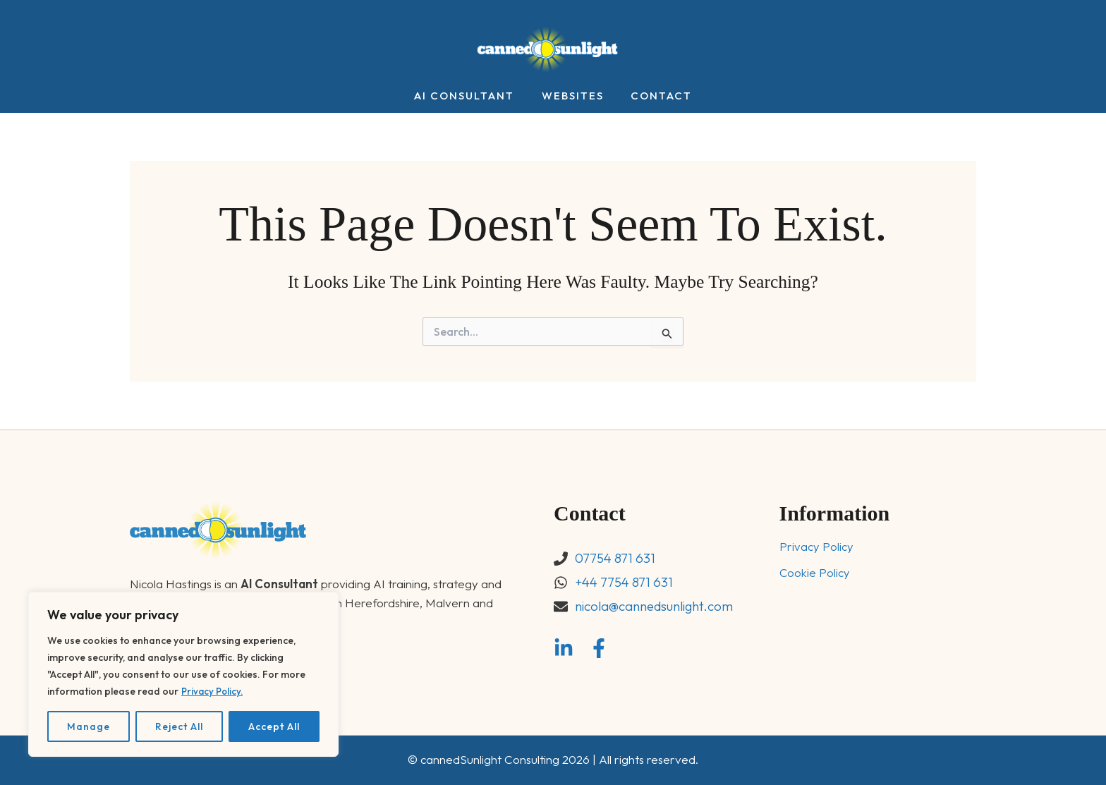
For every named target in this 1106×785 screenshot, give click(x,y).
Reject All (179, 726)
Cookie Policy (814, 573)
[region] (183, 674)
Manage (88, 726)
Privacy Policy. (213, 691)
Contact (655, 96)
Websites (573, 96)
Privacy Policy (816, 547)
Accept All (274, 726)
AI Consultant (470, 96)
